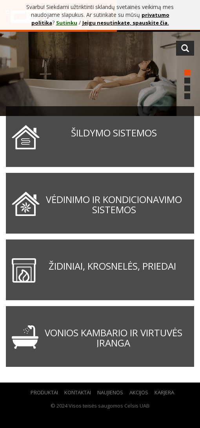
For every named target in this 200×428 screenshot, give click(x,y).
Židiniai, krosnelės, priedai (112, 265)
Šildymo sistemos (114, 132)
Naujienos (110, 392)
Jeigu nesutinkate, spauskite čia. (125, 22)
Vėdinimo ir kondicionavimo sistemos (114, 204)
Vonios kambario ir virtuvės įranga (113, 337)
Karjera (164, 392)
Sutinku (66, 22)
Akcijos (138, 392)
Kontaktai (77, 392)
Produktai (44, 392)
